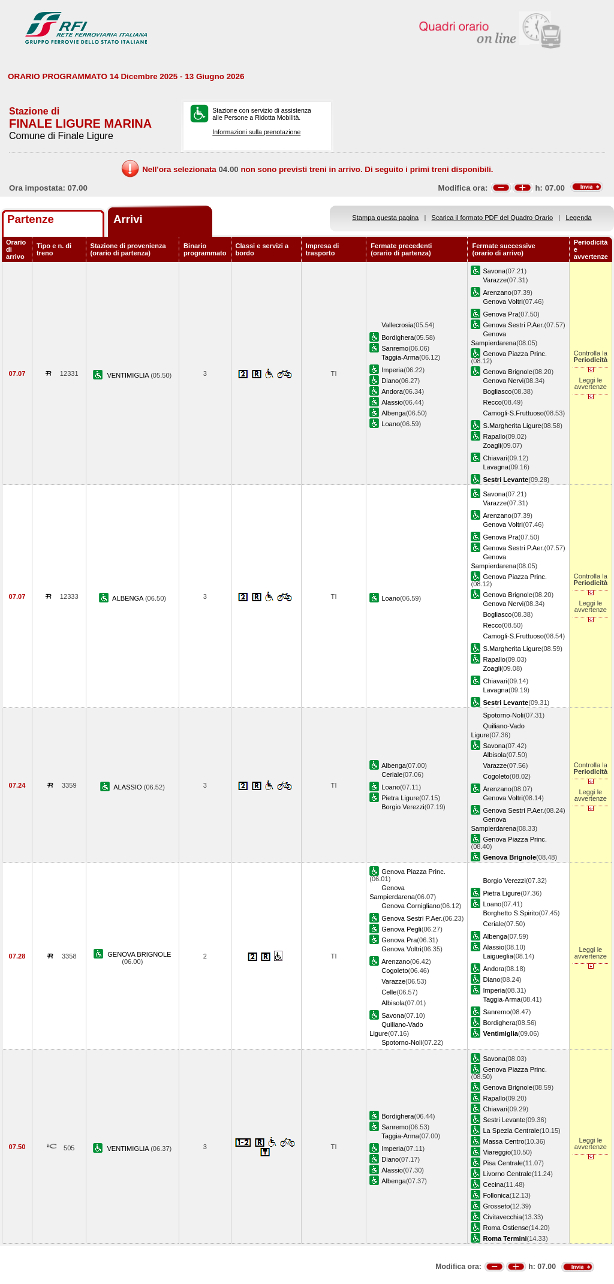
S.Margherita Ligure (512, 425)
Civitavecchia (502, 1216)
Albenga (393, 413)
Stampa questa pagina (385, 217)
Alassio (392, 402)
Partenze (30, 219)
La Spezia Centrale (511, 1130)
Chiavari (495, 458)
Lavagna (495, 467)
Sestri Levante (504, 1119)
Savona (494, 271)
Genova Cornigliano (410, 905)
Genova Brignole (507, 371)
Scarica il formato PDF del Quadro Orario (492, 217)
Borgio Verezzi (402, 806)
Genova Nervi (503, 380)
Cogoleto (496, 776)
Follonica (496, 1195)
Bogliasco (497, 391)
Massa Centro (503, 1141)
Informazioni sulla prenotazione (256, 131)
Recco (492, 402)
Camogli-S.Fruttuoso (513, 413)
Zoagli (492, 445)
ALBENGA (128, 598)
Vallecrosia (397, 324)
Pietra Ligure (400, 797)
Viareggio (497, 1152)
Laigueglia (498, 956)
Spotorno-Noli (503, 715)
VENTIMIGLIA (129, 375)
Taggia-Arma (400, 357)
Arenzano (497, 292)
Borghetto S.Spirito (510, 913)
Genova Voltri (503, 301)
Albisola (494, 754)
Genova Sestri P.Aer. (513, 324)
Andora (392, 391)
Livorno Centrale (507, 1173)
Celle (388, 992)
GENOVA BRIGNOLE (139, 954)
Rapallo (494, 436)
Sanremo (394, 348)
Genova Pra (500, 314)
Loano (390, 423)
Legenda (579, 217)
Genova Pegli (401, 929)
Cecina (493, 1184)
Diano (390, 380)
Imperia (392, 369)
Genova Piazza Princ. (515, 353)
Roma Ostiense (505, 1227)
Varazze (495, 280)
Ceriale (391, 774)
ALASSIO (128, 787)
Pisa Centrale (503, 1163)
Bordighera (397, 337)
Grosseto (496, 1206)
